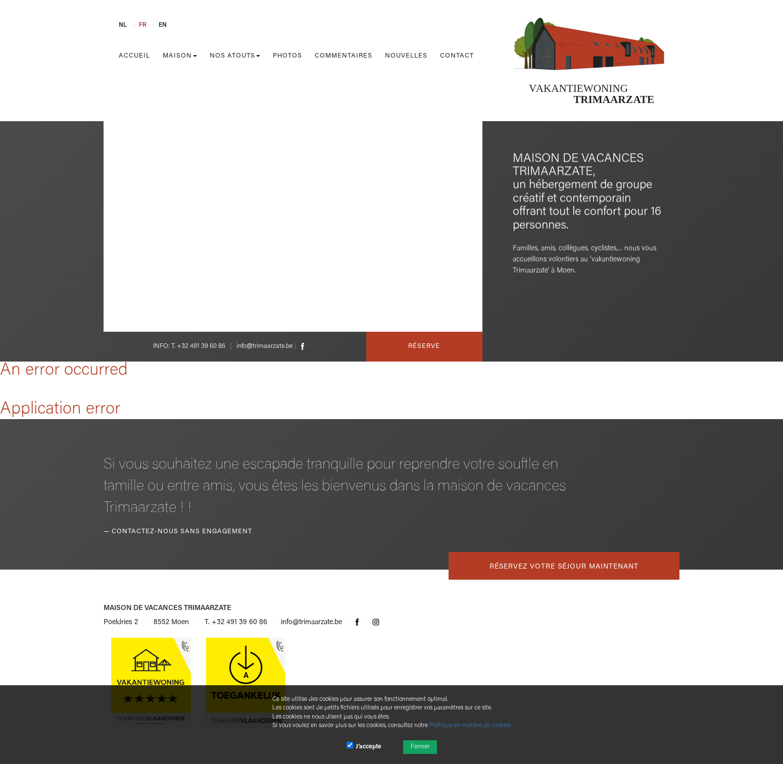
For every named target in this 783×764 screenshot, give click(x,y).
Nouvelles (406, 56)
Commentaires (343, 56)
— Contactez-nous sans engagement (178, 531)
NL (123, 25)
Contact (457, 56)
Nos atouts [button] (235, 56)
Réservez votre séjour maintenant (564, 567)
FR (142, 25)
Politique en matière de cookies (470, 726)
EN (163, 25)
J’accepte (364, 746)
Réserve (424, 346)
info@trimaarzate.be (264, 346)
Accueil (134, 56)
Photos (287, 56)
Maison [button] (180, 56)
